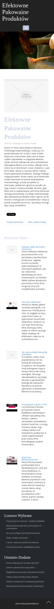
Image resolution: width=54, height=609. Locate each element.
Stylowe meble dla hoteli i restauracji (33, 248)
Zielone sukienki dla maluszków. (20, 567)
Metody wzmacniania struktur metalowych (25, 586)
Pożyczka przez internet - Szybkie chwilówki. (25, 521)
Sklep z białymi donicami (17, 537)
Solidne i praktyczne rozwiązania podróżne (25, 581)
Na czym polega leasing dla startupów (34, 353)
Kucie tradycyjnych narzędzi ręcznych (22, 563)
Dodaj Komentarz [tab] (15, 222)
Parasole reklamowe (31, 302)
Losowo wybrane (18, 516)
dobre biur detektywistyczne (30, 458)
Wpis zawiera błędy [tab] (37, 222)
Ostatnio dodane (17, 557)
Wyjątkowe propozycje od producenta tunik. (25, 572)
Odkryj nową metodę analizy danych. (22, 577)
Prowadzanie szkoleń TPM (34, 404)
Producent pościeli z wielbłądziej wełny (23, 547)
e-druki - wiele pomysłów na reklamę (22, 542)
